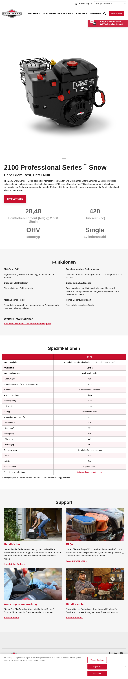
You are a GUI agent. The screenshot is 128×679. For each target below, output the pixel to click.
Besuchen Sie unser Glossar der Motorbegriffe (27, 324)
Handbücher (12, 544)
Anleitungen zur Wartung (20, 604)
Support (81, 13)
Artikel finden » (11, 618)
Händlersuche (116, 13)
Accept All (97, 674)
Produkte (34, 13)
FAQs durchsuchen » (76, 561)
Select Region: (86, 4)
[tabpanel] (64, 94)
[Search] (104, 13)
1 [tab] (63, 159)
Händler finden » (74, 618)
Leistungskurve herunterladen (89, 472)
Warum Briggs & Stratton (58, 13)
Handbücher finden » (14, 564)
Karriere (95, 13)
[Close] (125, 666)
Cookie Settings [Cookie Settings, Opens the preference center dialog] (97, 660)
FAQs (69, 544)
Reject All (97, 667)
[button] (110, 653)
